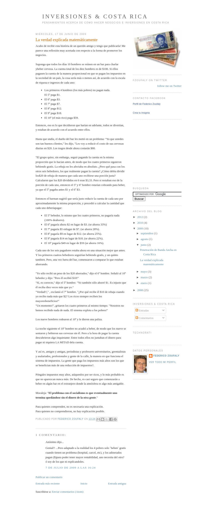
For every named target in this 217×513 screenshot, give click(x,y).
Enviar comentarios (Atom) (68, 491)
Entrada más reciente (48, 483)
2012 (140, 217)
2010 (140, 222)
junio (144, 244)
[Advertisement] (146, 150)
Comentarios (144, 318)
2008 (140, 290)
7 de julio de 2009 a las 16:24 (71, 467)
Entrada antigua (117, 483)
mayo (144, 271)
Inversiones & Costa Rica (95, 16)
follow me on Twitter (169, 86)
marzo (145, 277)
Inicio (83, 483)
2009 (140, 228)
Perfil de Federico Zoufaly (146, 104)
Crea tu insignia (141, 112)
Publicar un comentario (49, 477)
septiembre (147, 233)
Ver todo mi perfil (162, 362)
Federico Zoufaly (166, 356)
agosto (145, 239)
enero (144, 283)
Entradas (142, 310)
